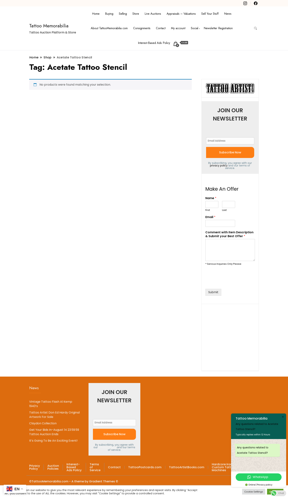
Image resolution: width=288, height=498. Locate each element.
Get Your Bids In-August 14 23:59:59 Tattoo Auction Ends (54, 432)
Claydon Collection (43, 423)
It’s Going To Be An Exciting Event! (53, 440)
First (207, 210)
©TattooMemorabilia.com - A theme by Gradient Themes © (73, 481)
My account (178, 28)
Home (96, 14)
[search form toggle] (255, 28)
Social (194, 28)
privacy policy (219, 165)
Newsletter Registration (218, 28)
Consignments (141, 28)
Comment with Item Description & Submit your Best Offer (229, 234)
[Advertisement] (232, 336)
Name (210, 198)
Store (135, 14)
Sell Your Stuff (210, 14)
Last (224, 210)
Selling (123, 14)
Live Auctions (153, 14)
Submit (213, 292)
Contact (160, 28)
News (227, 14)
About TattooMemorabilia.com (109, 28)
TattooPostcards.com (144, 467)
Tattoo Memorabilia (49, 25)
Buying (109, 14)
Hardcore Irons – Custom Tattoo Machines (224, 467)
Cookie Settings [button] (253, 491)
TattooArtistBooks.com (186, 467)
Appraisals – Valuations (181, 14)
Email (210, 217)
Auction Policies (53, 467)
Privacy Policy (34, 467)
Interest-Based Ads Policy (154, 43)
